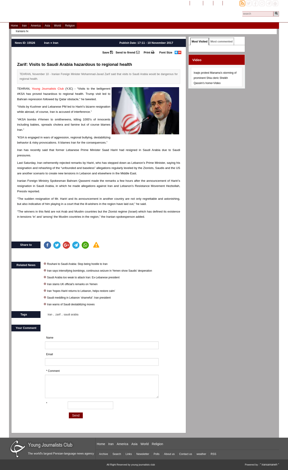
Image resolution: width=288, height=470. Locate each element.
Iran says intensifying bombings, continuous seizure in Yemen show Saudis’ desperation (98, 270)
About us (169, 454)
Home (14, 25)
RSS (213, 454)
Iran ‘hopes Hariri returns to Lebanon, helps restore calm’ (79, 291)
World (57, 25)
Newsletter (142, 454)
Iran (24, 25)
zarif (58, 314)
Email (49, 354)
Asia (47, 25)
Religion (70, 25)
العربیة (218, 2)
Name (49, 337)
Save (107, 52)
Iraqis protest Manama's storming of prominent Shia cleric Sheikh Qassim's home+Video (215, 78)
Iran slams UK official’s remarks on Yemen (70, 284)
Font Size (165, 52)
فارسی (208, 2)
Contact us (185, 454)
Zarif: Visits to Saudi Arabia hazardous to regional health (74, 64)
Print (149, 52)
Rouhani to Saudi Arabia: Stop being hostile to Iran (76, 264)
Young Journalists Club (48, 88)
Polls (157, 454)
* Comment (53, 370)
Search (116, 454)
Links (129, 454)
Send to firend (128, 52)
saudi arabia (71, 314)
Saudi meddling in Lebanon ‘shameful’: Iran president (77, 297)
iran (50, 314)
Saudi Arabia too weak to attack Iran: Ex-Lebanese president (81, 277)
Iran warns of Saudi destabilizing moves (69, 304)
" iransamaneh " (269, 464)
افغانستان (196, 2)
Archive (103, 454)
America (36, 25)
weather (201, 454)
